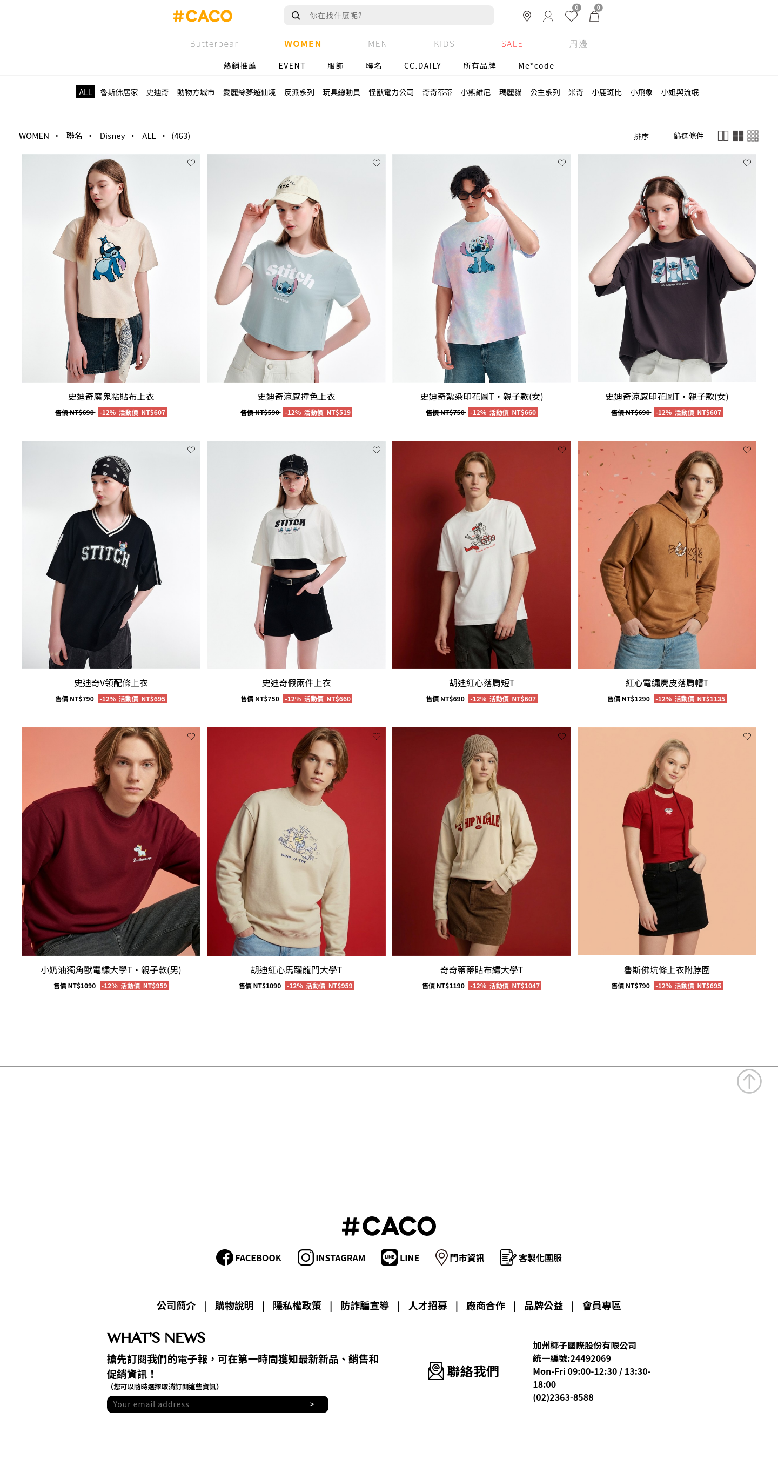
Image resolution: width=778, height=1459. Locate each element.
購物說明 (234, 1305)
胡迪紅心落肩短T (482, 682)
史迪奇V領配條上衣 (111, 682)
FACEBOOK (248, 1257)
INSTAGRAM (332, 1257)
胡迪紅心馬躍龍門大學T (297, 969)
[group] (111, 268)
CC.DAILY (422, 65)
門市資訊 (459, 1257)
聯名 (374, 65)
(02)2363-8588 (563, 1396)
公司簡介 (176, 1305)
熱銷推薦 (240, 65)
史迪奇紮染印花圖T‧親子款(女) (481, 396)
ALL (149, 135)
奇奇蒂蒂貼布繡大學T (482, 969)
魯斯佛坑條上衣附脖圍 (666, 969)
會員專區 (601, 1305)
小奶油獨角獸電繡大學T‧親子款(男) (111, 969)
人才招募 (427, 1305)
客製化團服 (531, 1257)
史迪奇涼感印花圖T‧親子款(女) (666, 396)
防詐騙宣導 (364, 1305)
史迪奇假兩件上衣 (296, 682)
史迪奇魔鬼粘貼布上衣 (111, 396)
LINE (400, 1257)
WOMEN (34, 135)
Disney (112, 135)
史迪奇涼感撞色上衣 (296, 396)
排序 (641, 136)
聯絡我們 (463, 1370)
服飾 (335, 65)
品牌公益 (543, 1305)
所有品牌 (480, 65)
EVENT (292, 65)
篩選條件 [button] (689, 135)
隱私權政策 (297, 1305)
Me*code (536, 65)
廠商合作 (485, 1305)
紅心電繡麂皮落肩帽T (667, 682)
